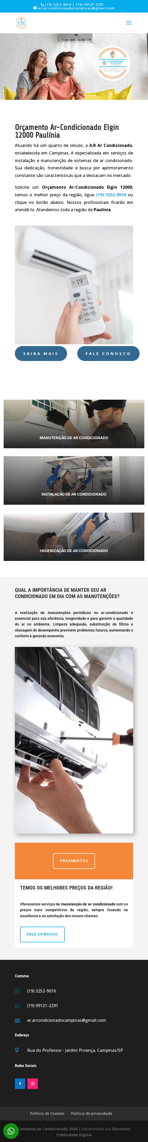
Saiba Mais (41, 353)
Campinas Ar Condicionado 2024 (47, 1128)
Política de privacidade (91, 1113)
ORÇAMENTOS (74, 861)
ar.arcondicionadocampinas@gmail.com (66, 1020)
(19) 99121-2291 (42, 1005)
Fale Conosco (108, 353)
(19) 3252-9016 (41, 991)
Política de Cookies (47, 1113)
